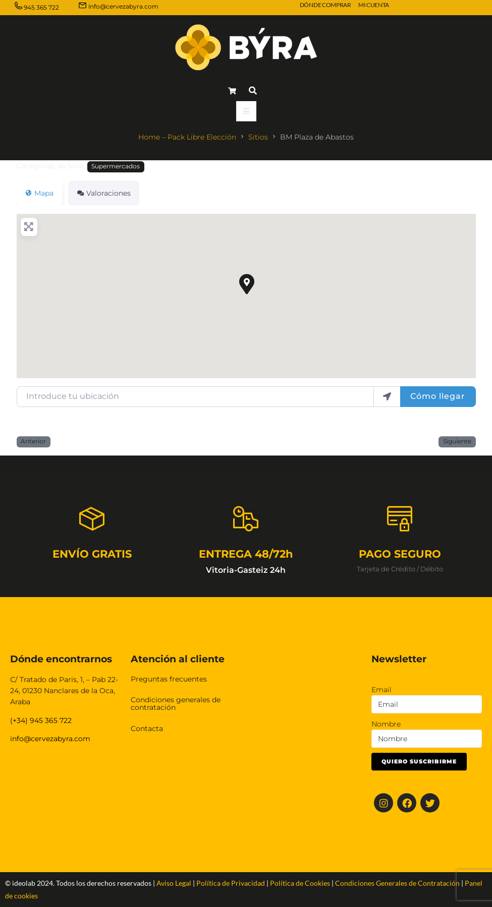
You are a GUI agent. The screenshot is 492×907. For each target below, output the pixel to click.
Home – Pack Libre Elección (187, 137)
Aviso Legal (173, 883)
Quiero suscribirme (419, 761)
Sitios (258, 137)
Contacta (147, 728)
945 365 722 (41, 7)
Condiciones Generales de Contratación (397, 883)
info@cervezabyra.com (123, 6)
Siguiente (457, 441)
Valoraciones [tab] (104, 193)
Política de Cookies (300, 883)
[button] (246, 283)
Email (381, 689)
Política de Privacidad (230, 883)
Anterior (33, 441)
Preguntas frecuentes (169, 679)
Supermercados (115, 166)
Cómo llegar (437, 396)
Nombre (386, 724)
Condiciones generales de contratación (176, 703)
